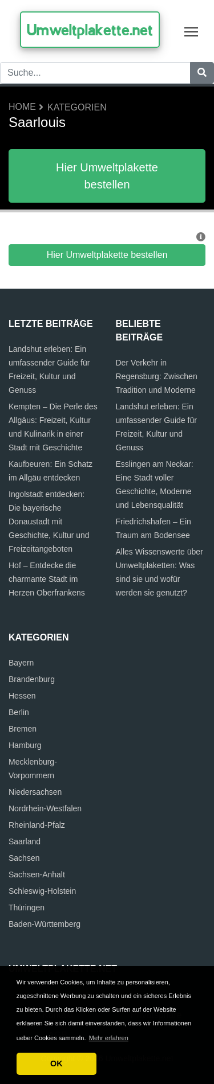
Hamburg (25, 745)
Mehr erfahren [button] (108, 1037)
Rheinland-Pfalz (37, 825)
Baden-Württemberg (44, 924)
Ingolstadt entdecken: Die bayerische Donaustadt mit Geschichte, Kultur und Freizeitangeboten (49, 521)
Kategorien (77, 107)
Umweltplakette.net (90, 29)
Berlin (19, 712)
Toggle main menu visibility (192, 29)
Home (22, 107)
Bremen (23, 728)
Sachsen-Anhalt (37, 874)
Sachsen (24, 858)
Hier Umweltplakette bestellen (107, 176)
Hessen (22, 695)
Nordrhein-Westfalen (45, 808)
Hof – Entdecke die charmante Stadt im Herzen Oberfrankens (47, 579)
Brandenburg (32, 679)
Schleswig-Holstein (42, 891)
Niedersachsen (35, 791)
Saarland (25, 841)
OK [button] (56, 1063)
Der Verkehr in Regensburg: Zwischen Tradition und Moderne (156, 376)
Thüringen (27, 907)
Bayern (21, 662)
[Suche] (202, 73)
